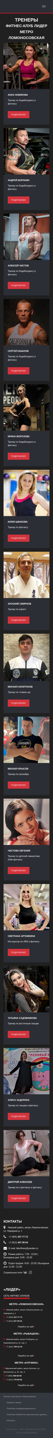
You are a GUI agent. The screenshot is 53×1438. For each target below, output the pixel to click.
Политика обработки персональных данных (26, 1414)
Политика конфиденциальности (21, 1408)
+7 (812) (18, 1242)
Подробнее (18, 114)
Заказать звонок (14, 1402)
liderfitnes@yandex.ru (27, 1248)
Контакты (11, 1420)
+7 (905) (18, 1236)
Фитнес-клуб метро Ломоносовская (20, 1396)
